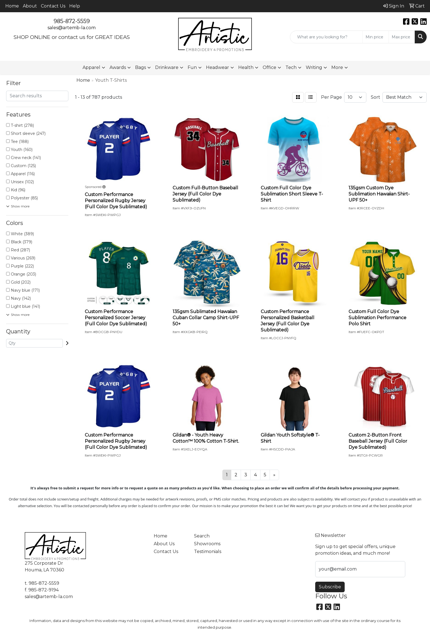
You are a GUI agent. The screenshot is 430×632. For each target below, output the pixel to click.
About (30, 6)
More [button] (337, 67)
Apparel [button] (91, 67)
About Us (164, 543)
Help (74, 6)
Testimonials (207, 551)
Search (202, 536)
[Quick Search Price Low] (375, 37)
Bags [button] (140, 67)
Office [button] (269, 67)
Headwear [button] (217, 67)
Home (12, 6)
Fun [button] (192, 67)
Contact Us (53, 6)
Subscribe (330, 586)
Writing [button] (314, 67)
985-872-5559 (72, 21)
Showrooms (207, 543)
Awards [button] (118, 67)
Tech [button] (291, 67)
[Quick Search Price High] (402, 37)
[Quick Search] (326, 37)
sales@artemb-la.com (72, 27)
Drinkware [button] (166, 67)
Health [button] (245, 67)
